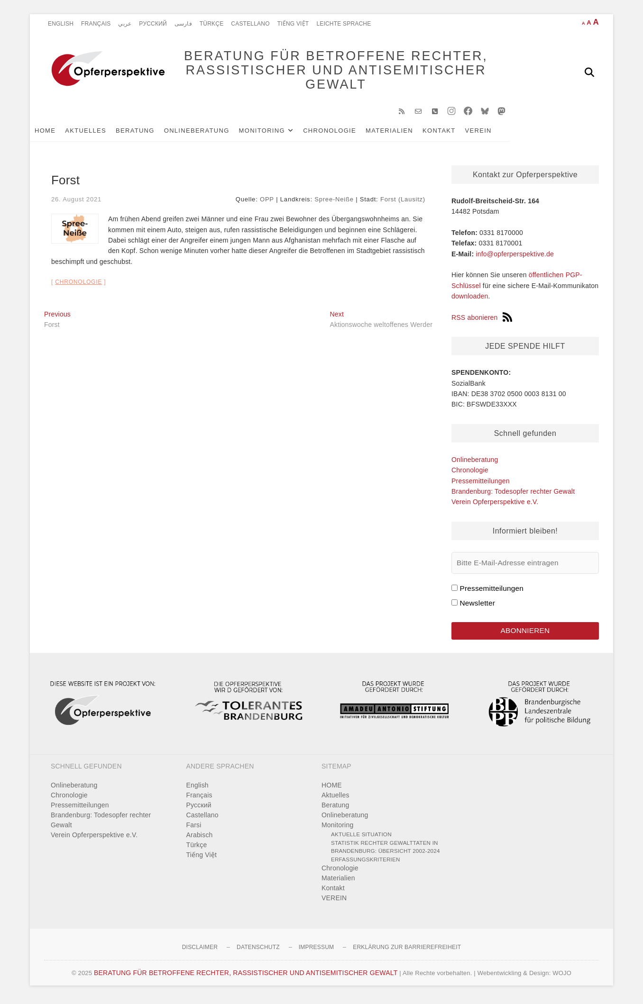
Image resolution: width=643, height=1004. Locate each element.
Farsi (194, 829)
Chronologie (343, 133)
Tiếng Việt (293, 23)
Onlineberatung (211, 133)
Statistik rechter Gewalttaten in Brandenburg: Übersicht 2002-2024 (385, 850)
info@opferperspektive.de (515, 257)
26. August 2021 (76, 202)
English (60, 23)
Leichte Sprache (343, 23)
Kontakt (453, 133)
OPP (267, 202)
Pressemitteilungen (480, 484)
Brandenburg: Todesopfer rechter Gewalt (513, 494)
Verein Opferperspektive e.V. (494, 505)
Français (95, 23)
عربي (124, 23)
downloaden (469, 299)
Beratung (149, 133)
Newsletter (477, 606)
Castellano (250, 23)
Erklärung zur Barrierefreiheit (407, 951)
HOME (59, 133)
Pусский (153, 23)
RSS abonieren (481, 321)
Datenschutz (258, 951)
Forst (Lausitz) (402, 202)
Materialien (403, 133)
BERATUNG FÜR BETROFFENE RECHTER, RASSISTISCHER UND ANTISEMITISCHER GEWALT (326, 72)
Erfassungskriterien (365, 863)
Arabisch (199, 839)
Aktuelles (99, 133)
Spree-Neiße (334, 202)
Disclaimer (200, 951)
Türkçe (212, 23)
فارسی (183, 23)
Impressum (316, 951)
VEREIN (492, 133)
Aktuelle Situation (361, 838)
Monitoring (276, 133)
